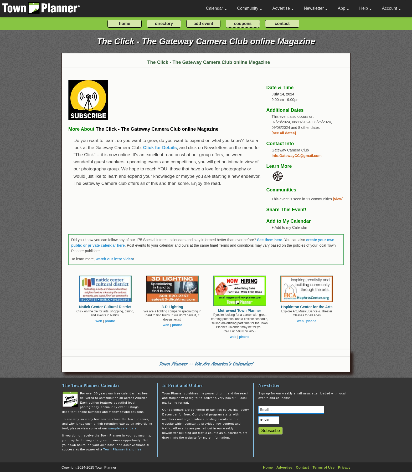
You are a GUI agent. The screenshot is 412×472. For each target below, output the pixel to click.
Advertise (283, 8)
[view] (338, 199)
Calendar (216, 8)
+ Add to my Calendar (289, 227)
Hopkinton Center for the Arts (306, 307)
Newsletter (316, 8)
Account (391, 8)
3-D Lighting (172, 307)
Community (249, 8)
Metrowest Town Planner (239, 310)
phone (110, 321)
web (99, 321)
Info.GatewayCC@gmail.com (297, 156)
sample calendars (122, 428)
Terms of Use (323, 467)
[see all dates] (284, 133)
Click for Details (160, 147)
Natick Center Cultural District (105, 307)
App (343, 8)
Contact (302, 467)
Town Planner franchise (122, 449)
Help (365, 8)
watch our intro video (114, 259)
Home (268, 467)
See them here (269, 240)
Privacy (344, 467)
